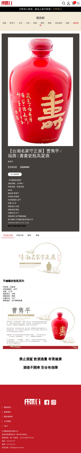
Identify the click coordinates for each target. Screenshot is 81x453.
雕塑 (42, 23)
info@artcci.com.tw (17, 447)
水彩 (20, 23)
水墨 (28, 23)
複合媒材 (58, 23)
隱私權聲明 (8, 417)
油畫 (4, 23)
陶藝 (49, 23)
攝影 (67, 23)
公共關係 (7, 421)
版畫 (35, 23)
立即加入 (57, 9)
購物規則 (7, 407)
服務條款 (7, 412)
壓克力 (12, 23)
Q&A (6, 426)
